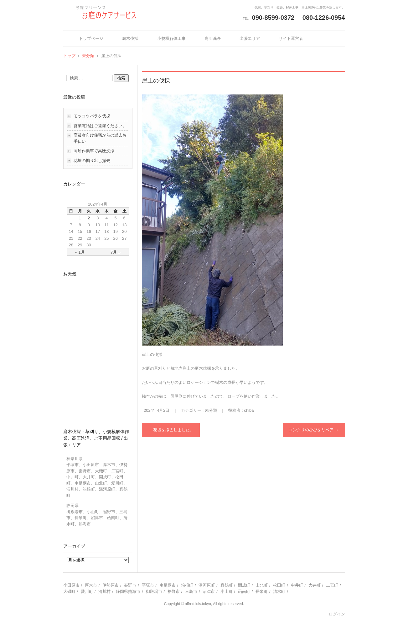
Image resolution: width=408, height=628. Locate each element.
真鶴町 (226, 585)
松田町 (279, 585)
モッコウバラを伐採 (92, 116)
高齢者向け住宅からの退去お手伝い (100, 138)
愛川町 (87, 591)
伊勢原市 (110, 585)
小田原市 (71, 585)
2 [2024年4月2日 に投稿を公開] (89, 218)
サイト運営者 (291, 38)
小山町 (226, 591)
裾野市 (174, 591)
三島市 (191, 591)
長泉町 (262, 591)
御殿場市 (154, 591)
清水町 (279, 591)
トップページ (91, 38)
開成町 (244, 585)
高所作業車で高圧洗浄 (94, 150)
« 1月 (80, 252)
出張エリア (250, 38)
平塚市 (148, 585)
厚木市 (91, 585)
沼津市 (209, 591)
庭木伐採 (130, 38)
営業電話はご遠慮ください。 (100, 125)
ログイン (337, 614)
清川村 (104, 591)
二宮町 (332, 585)
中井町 (297, 585)
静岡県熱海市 (128, 591)
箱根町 (187, 585)
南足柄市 (167, 585)
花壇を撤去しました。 (171, 429)
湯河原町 (207, 585)
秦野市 (130, 585)
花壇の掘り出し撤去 (92, 160)
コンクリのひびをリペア (314, 429)
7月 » (115, 252)
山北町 (262, 585)
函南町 (244, 591)
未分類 (211, 410)
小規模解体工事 (171, 38)
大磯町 (69, 591)
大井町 (314, 585)
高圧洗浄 (212, 38)
